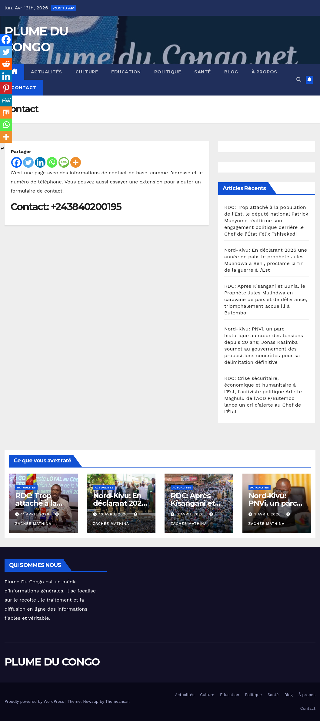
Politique (167, 72)
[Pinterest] (6, 88)
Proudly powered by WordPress (35, 701)
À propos (264, 72)
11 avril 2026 (36, 514)
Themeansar (117, 701)
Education (126, 72)
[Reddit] (6, 64)
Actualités (46, 72)
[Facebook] (16, 162)
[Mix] (6, 112)
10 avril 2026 (114, 514)
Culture (86, 72)
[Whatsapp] (52, 162)
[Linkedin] (40, 162)
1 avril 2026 (268, 514)
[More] (75, 162)
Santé (202, 72)
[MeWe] (6, 100)
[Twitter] (28, 162)
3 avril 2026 (191, 514)
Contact (23, 87)
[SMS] (63, 162)
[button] (298, 79)
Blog (231, 72)
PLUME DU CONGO (52, 662)
